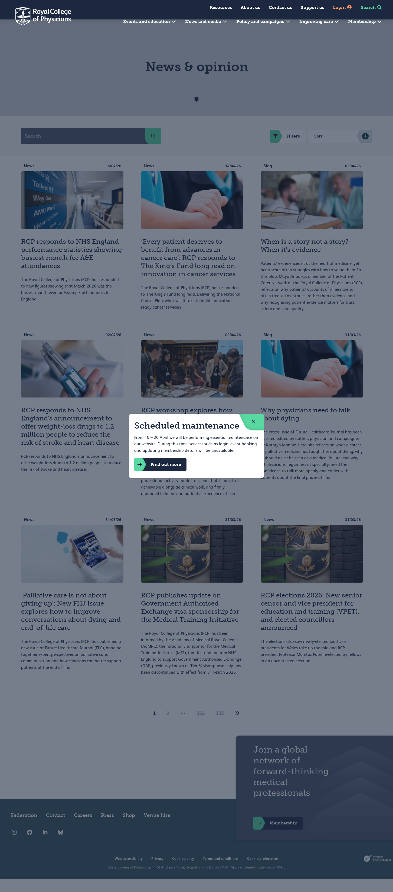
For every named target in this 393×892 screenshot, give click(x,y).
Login (342, 7)
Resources (221, 7)
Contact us (280, 7)
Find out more (157, 464)
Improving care (319, 21)
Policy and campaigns (263, 21)
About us (250, 7)
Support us (312, 7)
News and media (206, 21)
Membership (365, 21)
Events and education (149, 21)
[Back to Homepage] (39, 16)
